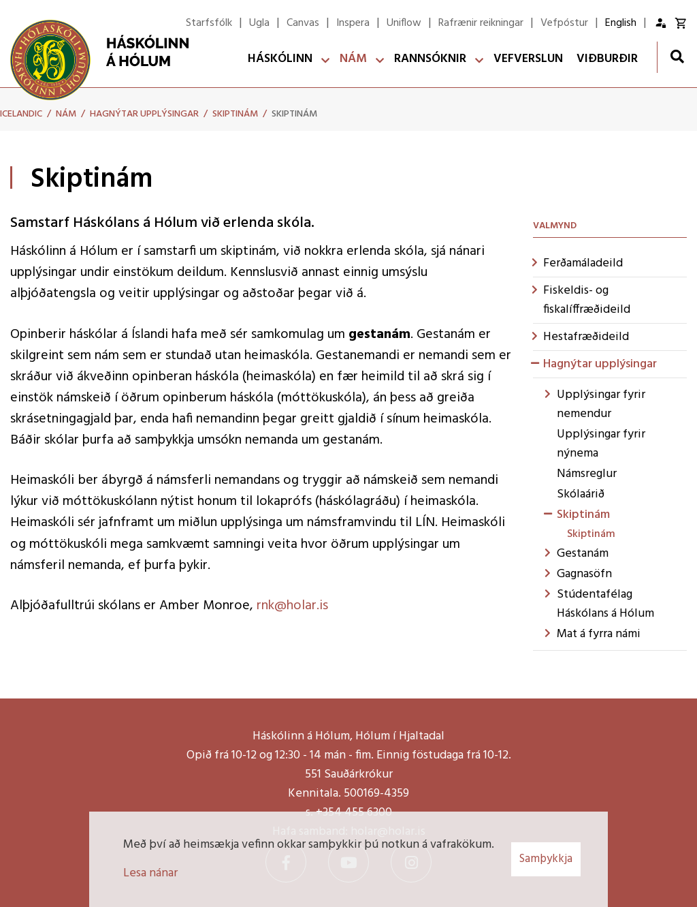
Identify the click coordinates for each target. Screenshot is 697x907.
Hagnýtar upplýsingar (144, 114)
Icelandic (21, 114)
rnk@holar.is (292, 606)
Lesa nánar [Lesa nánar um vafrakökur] (150, 873)
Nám (66, 114)
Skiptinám (235, 114)
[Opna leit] (677, 56)
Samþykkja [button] (545, 859)
